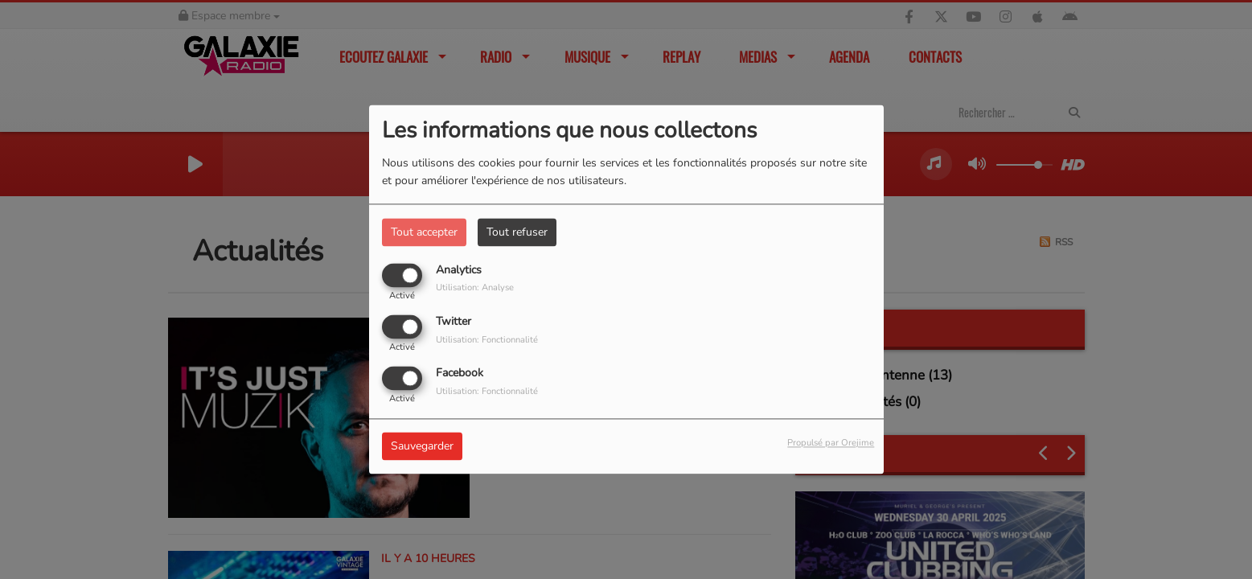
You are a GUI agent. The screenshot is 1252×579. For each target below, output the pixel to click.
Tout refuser (517, 232)
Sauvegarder (422, 446)
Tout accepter (424, 232)
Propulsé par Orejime (830, 443)
